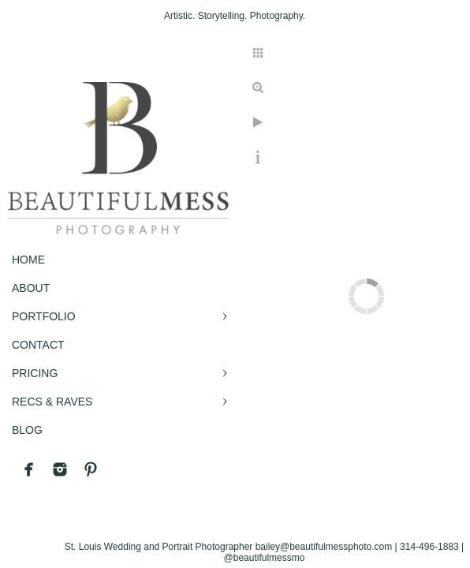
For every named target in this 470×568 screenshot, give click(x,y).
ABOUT (31, 288)
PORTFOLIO (44, 316)
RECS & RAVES (52, 401)
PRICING (35, 373)
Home (28, 259)
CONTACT (38, 344)
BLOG (27, 430)
